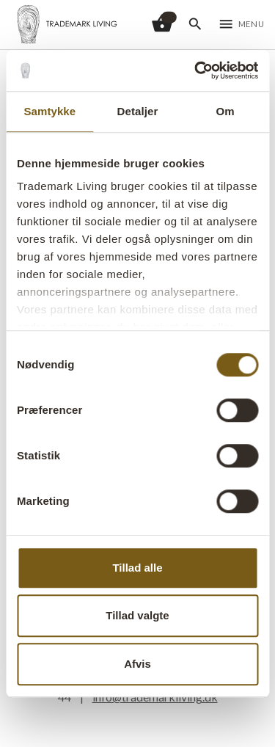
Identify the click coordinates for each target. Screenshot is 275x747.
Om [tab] (225, 111)
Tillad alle (137, 567)
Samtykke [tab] (49, 111)
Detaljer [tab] (137, 111)
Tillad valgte (137, 615)
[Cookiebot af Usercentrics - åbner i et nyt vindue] (195, 70)
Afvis (137, 663)
